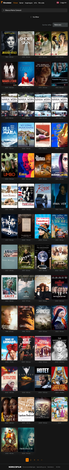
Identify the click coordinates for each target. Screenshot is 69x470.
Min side (41, 3)
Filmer (15, 3)
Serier (21, 3)
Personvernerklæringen (29, 467)
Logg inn (63, 3)
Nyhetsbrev (51, 467)
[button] (58, 2)
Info (35, 3)
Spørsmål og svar (41, 467)
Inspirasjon (29, 3)
